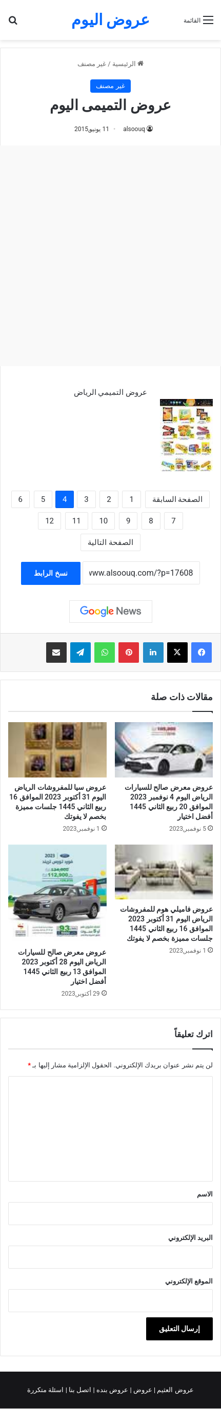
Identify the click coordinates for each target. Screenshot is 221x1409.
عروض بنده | (111, 1390)
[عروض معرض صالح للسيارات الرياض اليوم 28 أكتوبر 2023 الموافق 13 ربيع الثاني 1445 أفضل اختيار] (57, 894)
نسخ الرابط (50, 573)
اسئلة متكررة (46, 1390)
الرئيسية (128, 64)
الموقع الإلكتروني (189, 1281)
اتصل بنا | (79, 1390)
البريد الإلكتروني (190, 1238)
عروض (143, 1390)
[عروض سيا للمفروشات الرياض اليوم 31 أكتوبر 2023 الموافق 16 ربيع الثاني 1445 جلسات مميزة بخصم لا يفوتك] (57, 749)
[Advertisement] (110, 255)
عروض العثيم (174, 1390)
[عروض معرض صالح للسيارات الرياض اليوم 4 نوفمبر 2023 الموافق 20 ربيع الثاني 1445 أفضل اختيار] (164, 749)
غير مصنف (91, 64)
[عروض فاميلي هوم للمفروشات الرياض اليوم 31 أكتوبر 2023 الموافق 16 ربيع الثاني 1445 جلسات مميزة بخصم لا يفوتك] (164, 872)
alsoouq (134, 129)
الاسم (205, 1194)
